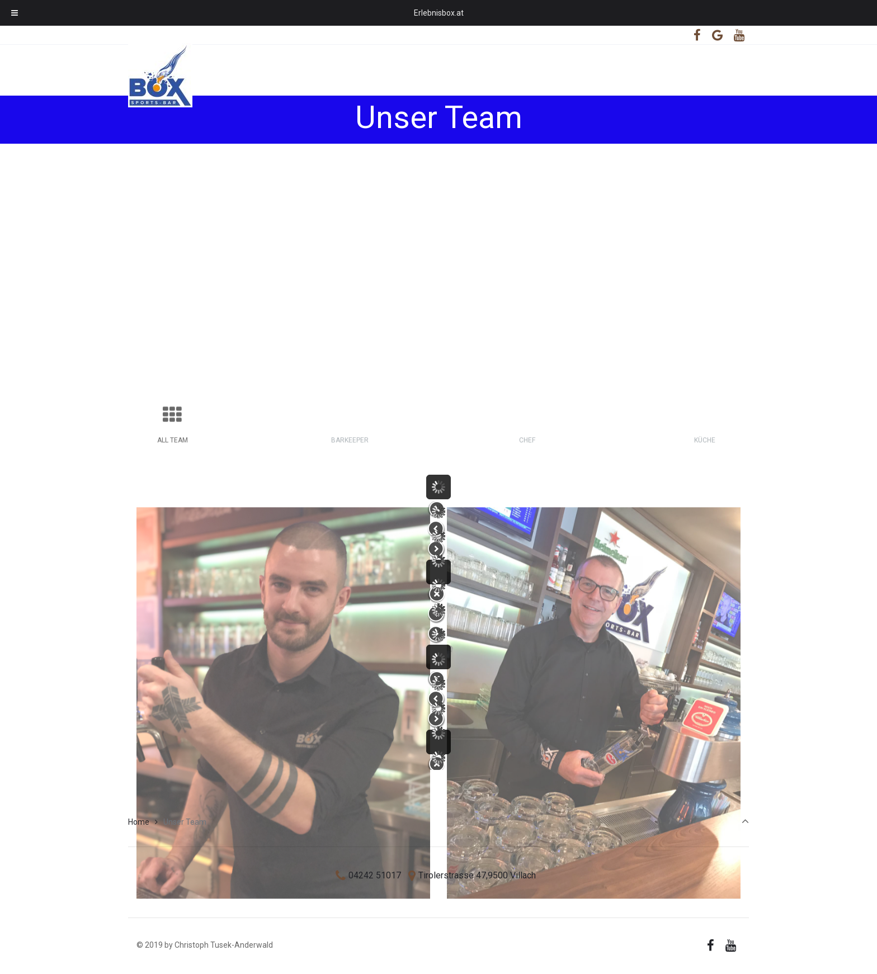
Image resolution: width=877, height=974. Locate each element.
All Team (172, 560)
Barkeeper (349, 560)
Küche (705, 560)
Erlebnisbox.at (439, 12)
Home (138, 821)
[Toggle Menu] (14, 13)
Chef (527, 560)
